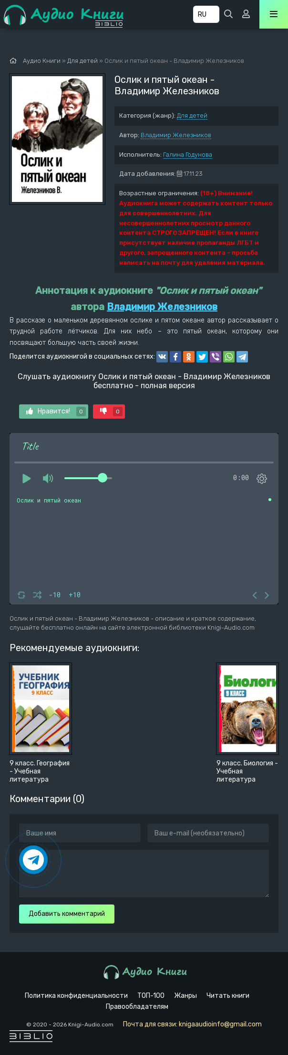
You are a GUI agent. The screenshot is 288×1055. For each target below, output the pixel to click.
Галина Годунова (187, 154)
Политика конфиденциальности (76, 996)
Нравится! (56, 411)
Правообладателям (137, 1007)
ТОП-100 (151, 996)
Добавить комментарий (67, 914)
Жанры (185, 996)
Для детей (192, 115)
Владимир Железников (176, 135)
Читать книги (227, 996)
